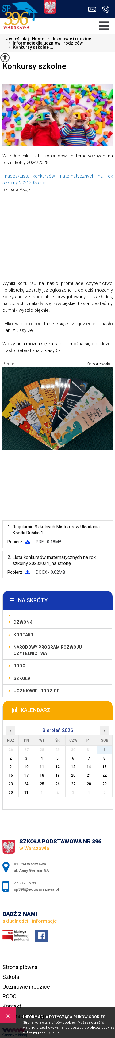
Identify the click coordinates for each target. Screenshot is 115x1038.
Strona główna (19, 967)
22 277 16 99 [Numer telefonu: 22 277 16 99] (25, 883)
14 (89, 767)
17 (26, 775)
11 (42, 767)
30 (11, 792)
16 (11, 775)
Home (38, 39)
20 (73, 775)
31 (26, 792)
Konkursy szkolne (34, 66)
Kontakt (23, 634)
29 (104, 784)
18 (42, 775)
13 (73, 767)
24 (26, 784)
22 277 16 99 (105, 9)
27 (73, 784)
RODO (19, 665)
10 (26, 767)
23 (11, 784)
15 (104, 767)
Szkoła (21, 678)
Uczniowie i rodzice (67, 39)
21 (89, 775)
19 (58, 775)
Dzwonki (23, 622)
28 (89, 784)
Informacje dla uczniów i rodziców (44, 43)
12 (58, 767)
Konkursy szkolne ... (29, 47)
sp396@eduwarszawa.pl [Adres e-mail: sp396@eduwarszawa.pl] (36, 889)
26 (58, 784)
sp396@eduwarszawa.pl (92, 9)
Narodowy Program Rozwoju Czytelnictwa (47, 650)
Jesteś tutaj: (19, 39)
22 (104, 775)
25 (42, 784)
